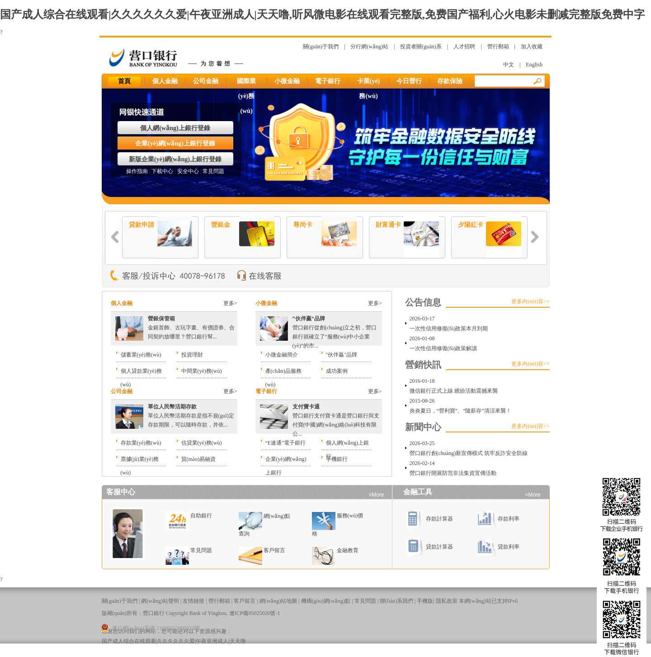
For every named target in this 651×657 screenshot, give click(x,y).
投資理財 (192, 355)
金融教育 (348, 550)
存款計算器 (429, 519)
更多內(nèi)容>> (530, 301)
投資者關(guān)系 (420, 46)
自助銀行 (201, 515)
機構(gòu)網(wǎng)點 (326, 601)
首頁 (124, 81)
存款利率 (498, 519)
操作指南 (137, 171)
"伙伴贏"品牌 (342, 355)
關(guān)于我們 (321, 46)
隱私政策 (447, 601)
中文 (508, 64)
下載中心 (162, 171)
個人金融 (165, 81)
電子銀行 (327, 81)
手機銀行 (337, 459)
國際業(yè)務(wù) (246, 83)
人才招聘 (464, 46)
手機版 (425, 601)
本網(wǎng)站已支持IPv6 (488, 601)
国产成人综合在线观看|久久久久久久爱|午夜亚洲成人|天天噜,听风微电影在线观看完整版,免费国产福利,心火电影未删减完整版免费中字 (322, 14)
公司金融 (205, 81)
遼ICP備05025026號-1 (254, 613)
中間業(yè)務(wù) (201, 371)
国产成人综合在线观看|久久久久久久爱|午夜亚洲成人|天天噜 (174, 641)
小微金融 (287, 81)
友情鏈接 (193, 601)
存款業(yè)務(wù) (141, 443)
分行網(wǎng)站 (369, 46)
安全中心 (188, 171)
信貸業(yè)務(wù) (201, 443)
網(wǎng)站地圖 (278, 601)
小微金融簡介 (281, 355)
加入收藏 (531, 46)
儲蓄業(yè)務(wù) (141, 355)
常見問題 (213, 171)
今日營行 (409, 81)
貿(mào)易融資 (198, 459)
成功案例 (337, 371)
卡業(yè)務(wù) (368, 83)
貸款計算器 (429, 547)
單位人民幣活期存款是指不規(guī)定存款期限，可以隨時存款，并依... (191, 416)
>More (376, 495)
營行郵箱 (498, 46)
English (534, 64)
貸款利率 (498, 547)
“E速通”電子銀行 (285, 443)
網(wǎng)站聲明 (160, 601)
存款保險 (449, 81)
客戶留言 (274, 550)
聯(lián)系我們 (396, 601)
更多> (230, 303)
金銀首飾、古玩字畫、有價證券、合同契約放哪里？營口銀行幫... (191, 327)
